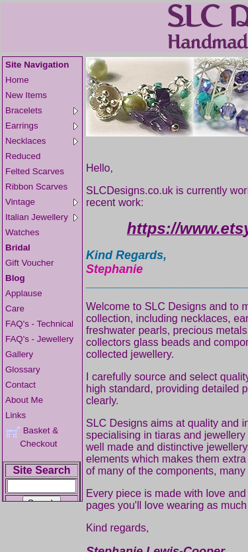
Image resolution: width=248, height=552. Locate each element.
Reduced (22, 156)
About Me (24, 400)
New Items (26, 95)
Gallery (19, 354)
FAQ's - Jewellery (39, 339)
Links (15, 415)
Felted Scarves (34, 171)
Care (14, 308)
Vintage (41, 202)
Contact (20, 385)
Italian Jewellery (41, 217)
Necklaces (41, 141)
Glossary (22, 369)
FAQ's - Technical (39, 324)
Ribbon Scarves (36, 187)
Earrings (41, 126)
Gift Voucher (29, 263)
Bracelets (41, 110)
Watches (22, 232)
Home (17, 80)
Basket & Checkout (31, 437)
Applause (23, 293)
